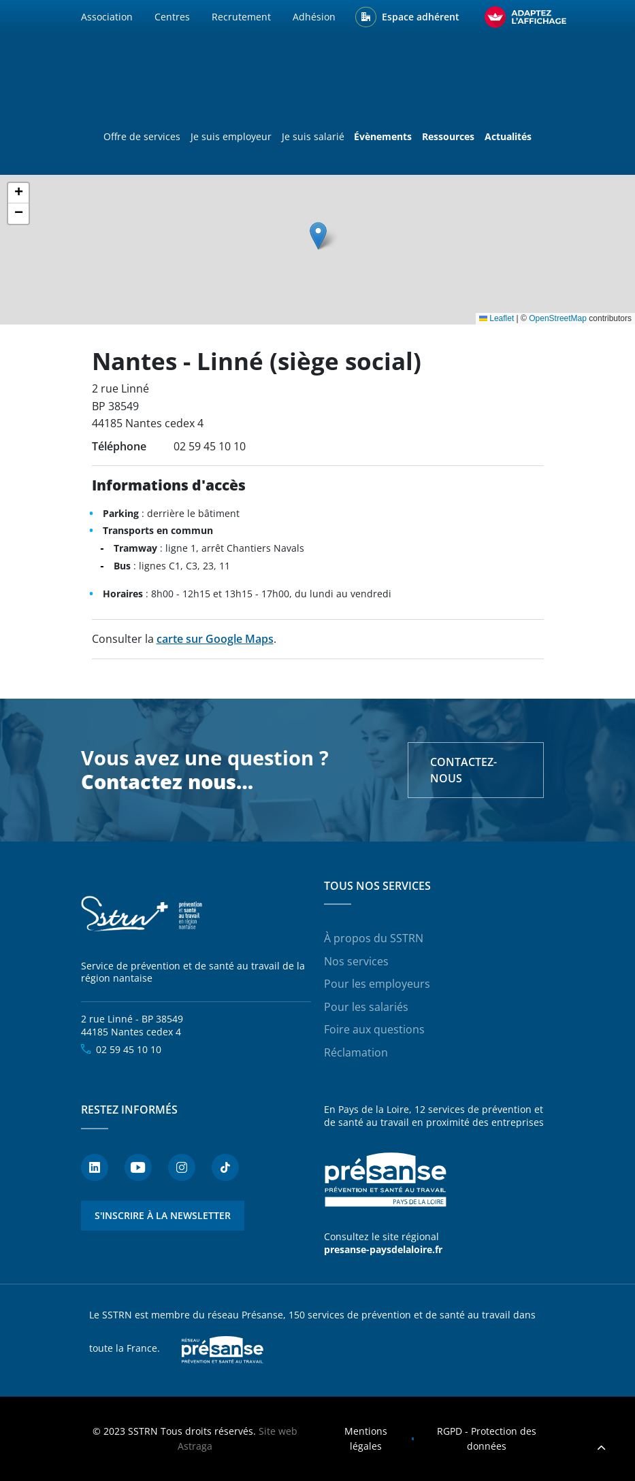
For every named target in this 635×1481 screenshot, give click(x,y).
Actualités (508, 136)
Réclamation (356, 1052)
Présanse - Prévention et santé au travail (385, 1180)
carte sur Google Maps (215, 638)
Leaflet (496, 318)
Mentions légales (365, 1438)
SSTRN (142, 914)
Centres (172, 16)
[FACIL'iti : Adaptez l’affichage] (525, 17)
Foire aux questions (374, 1029)
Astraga (195, 1446)
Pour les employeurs (377, 983)
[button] (318, 236)
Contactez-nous (463, 770)
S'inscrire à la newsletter (163, 1215)
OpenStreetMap (558, 318)
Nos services (356, 961)
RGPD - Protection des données (486, 1438)
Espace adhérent (420, 16)
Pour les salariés (366, 1006)
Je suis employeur (231, 136)
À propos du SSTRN (373, 938)
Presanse (222, 1349)
